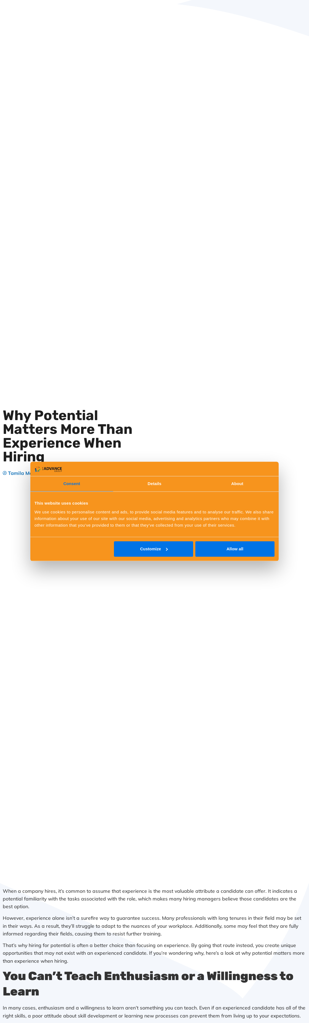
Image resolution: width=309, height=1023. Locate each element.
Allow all (235, 548)
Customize (154, 548)
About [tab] (237, 483)
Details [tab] (154, 483)
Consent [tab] (71, 483)
